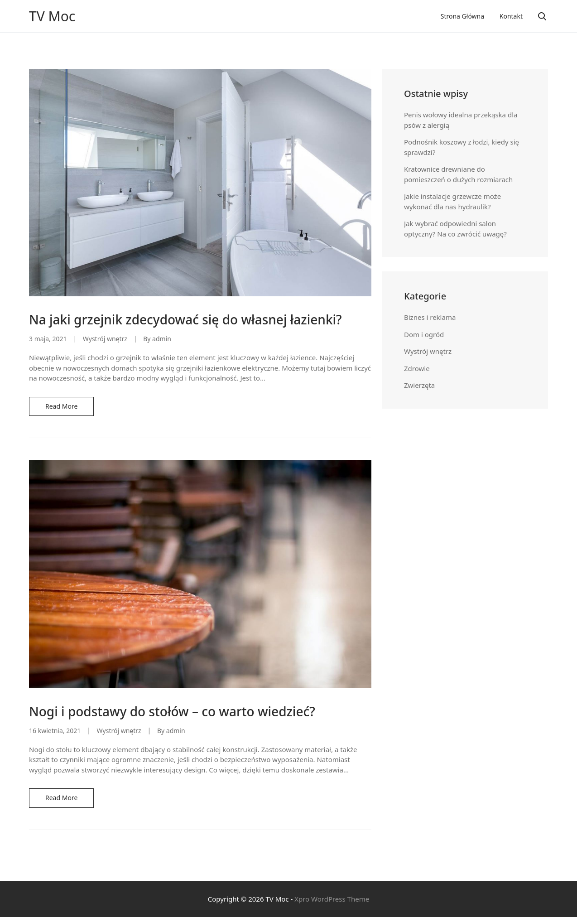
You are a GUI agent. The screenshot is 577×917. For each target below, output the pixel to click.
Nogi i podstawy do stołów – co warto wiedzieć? (172, 711)
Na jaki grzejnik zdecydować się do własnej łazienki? (185, 319)
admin (161, 338)
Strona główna (462, 16)
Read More (61, 406)
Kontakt (511, 16)
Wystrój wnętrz (105, 338)
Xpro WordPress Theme (331, 898)
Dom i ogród (424, 334)
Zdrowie (417, 368)
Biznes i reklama (430, 317)
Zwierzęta (419, 385)
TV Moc (52, 16)
